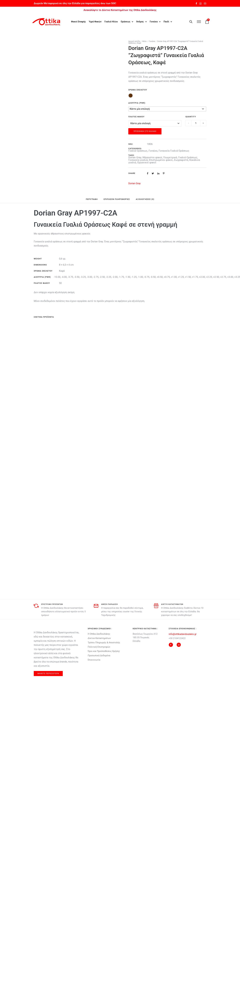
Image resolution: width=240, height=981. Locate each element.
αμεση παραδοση (109, 604)
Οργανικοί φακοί (146, 162)
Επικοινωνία (94, 659)
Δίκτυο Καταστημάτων (99, 638)
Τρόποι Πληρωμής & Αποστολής (104, 642)
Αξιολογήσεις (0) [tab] (145, 199)
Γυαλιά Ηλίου (111, 21)
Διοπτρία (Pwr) (136, 102)
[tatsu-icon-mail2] (205, 3)
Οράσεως (125, 21)
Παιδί (166, 21)
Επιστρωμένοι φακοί (161, 159)
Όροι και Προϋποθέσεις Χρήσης (104, 651)
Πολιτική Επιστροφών (99, 646)
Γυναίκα (153, 21)
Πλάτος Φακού (136, 116)
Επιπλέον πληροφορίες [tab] (117, 199)
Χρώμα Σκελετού (137, 89)
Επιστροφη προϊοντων (52, 604)
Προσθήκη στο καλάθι (145, 131)
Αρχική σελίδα (134, 41)
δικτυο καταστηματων (172, 604)
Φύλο (144, 41)
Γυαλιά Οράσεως (138, 150)
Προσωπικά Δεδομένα (99, 655)
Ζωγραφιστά (181, 159)
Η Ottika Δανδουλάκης (99, 633)
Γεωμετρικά (170, 157)
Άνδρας (140, 21)
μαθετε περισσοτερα (48, 673)
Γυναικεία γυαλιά (138, 159)
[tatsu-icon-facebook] (196, 3)
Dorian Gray (134, 157)
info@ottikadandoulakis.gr (183, 633)
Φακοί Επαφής (78, 21)
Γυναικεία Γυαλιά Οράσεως (174, 150)
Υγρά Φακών (95, 21)
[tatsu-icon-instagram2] (200, 3)
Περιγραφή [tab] (92, 199)
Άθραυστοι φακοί (152, 157)
